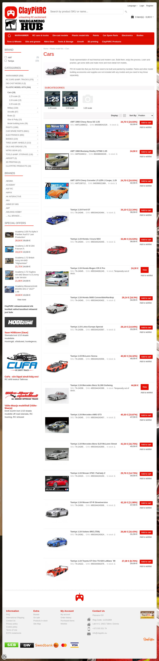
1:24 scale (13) (15, 100)
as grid (124, 115)
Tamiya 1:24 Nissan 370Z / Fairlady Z (87, 473)
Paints (96, 35)
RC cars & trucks (40, 35)
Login (142, 6)
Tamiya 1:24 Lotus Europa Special (86, 327)
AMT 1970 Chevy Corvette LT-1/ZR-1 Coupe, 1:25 (93, 180)
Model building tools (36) (17, 123)
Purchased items (67, 621)
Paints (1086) (12, 127)
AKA (8, 200)
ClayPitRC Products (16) (18, 166)
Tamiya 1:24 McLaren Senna (83, 356)
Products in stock (40, 621)
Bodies (140, 35)
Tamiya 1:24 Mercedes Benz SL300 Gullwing (91, 385)
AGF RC (9, 189)
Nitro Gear (49, 41)
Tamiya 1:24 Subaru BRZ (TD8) (85, 531)
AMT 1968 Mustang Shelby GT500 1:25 (88, 151)
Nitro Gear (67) (13, 150)
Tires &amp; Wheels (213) (18, 143)
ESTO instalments (13, 633)
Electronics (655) (15, 135)
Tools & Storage (65, 41)
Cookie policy (11, 627)
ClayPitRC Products (111, 41)
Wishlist (64, 624)
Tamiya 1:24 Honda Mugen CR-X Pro (87, 268)
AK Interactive (13, 196)
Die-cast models (60, 35)
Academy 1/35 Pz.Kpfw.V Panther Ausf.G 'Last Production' (26, 234)
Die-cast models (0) (16, 83)
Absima (9, 181)
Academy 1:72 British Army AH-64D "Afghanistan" (24, 260)
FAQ (8, 614)
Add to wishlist (146, 127)
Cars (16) (11, 92)
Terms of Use (11, 630)
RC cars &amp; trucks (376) (20, 80)
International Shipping (15, 618)
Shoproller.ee (148, 639)
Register (149, 6)
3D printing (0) (13, 162)
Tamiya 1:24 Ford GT (80, 209)
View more (21, 300)
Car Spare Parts (110, 35)
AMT (8, 208)
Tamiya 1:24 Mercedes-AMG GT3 (86, 414)
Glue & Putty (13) (14, 119)
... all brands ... (13, 216)
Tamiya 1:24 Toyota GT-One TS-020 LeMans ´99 (92, 561)
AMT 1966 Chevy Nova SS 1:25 (85, 122)
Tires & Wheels (14, 41)
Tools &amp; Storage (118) (19, 154)
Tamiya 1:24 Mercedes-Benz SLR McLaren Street (93, 444)
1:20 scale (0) (14, 104)
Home (45, 49)
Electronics (127, 35)
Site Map (37, 624)
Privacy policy (12, 624)
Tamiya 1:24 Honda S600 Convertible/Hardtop (92, 297)
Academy (10, 185)
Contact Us (10, 621)
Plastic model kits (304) (18, 87)
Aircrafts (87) (12, 112)
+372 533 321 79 (100, 628)
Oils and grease (32, 41)
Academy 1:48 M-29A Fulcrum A (24, 247)
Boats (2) (11, 116)
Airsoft (80, 41)
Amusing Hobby (14, 212)
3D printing (93, 41)
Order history (66, 618)
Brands (36, 614)
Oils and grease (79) (16, 147)
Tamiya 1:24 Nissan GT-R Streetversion (89, 502)
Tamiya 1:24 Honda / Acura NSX (85, 239)
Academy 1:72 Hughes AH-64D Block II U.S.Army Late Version (27, 275)
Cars (67, 49)
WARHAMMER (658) (14, 76)
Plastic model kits (80, 35)
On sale (36, 618)
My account (65, 614)
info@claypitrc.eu (100, 633)
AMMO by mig (12, 204)
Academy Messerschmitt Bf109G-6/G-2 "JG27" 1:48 (26, 289)
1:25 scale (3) (14, 96)
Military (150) (12, 108)
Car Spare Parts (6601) (17, 131)
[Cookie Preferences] (4, 656)
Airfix (9, 193)
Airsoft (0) (11, 158)
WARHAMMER (22, 35)
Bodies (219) (12, 139)
